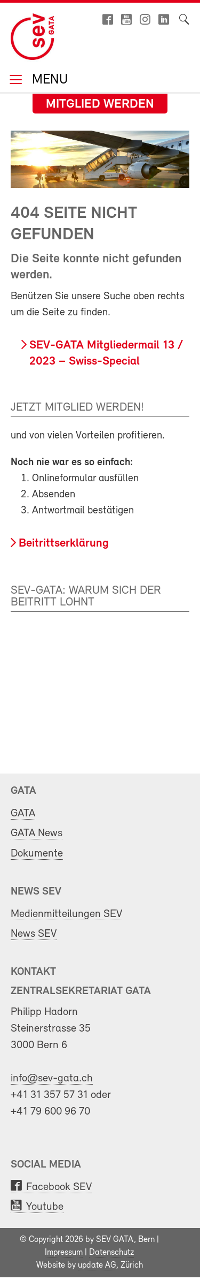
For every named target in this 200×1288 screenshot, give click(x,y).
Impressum (64, 1252)
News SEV (34, 934)
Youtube (44, 1207)
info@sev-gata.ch (52, 1078)
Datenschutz (111, 1252)
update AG (97, 1265)
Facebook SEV (59, 1187)
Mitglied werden (100, 104)
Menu (48, 80)
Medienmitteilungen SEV (66, 914)
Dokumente (37, 853)
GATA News (36, 833)
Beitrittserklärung (64, 543)
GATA (23, 813)
